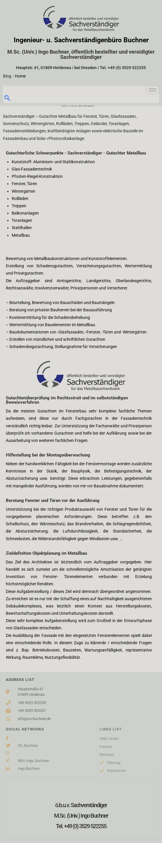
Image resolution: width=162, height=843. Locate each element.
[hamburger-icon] (152, 90)
